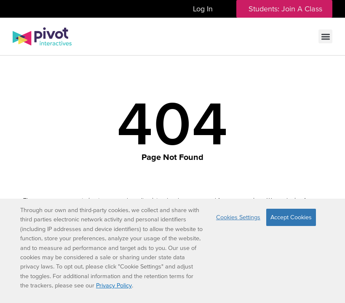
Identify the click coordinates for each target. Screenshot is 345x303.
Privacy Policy (114, 285)
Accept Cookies (291, 217)
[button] (325, 36)
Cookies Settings (238, 217)
